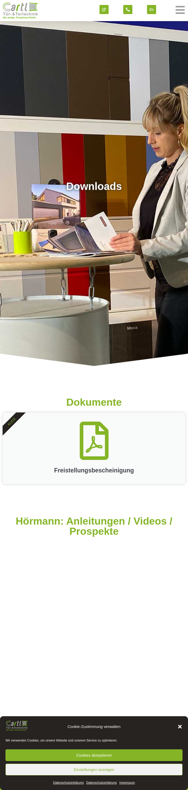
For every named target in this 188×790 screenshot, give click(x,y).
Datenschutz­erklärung (68, 783)
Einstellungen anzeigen (94, 769)
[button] (180, 726)
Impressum (127, 783)
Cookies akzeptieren (94, 755)
